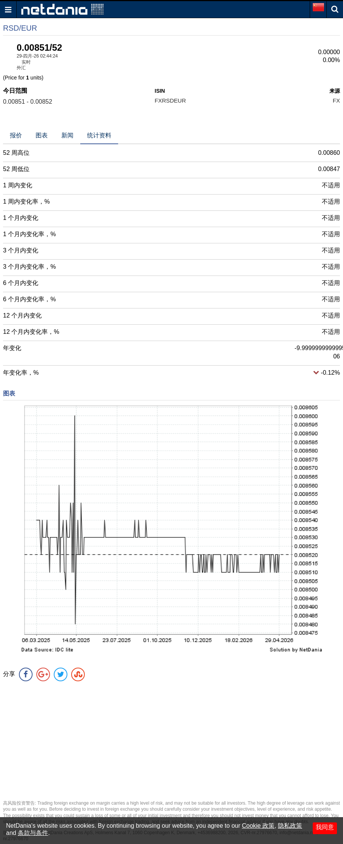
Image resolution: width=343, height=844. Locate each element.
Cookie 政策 (258, 825)
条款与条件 (33, 833)
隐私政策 (290, 825)
